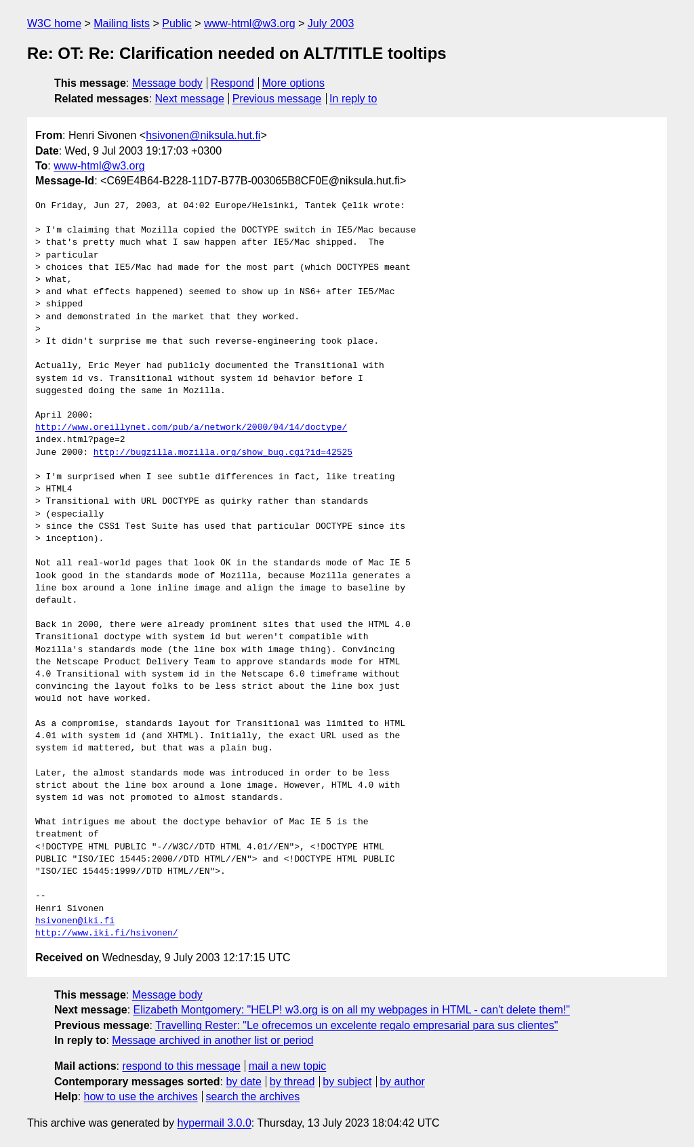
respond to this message (181, 1066)
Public (177, 23)
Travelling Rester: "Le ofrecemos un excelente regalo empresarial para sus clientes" (356, 1025)
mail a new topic (288, 1066)
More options (293, 83)
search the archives (253, 1096)
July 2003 (331, 23)
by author (402, 1081)
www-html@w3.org (249, 23)
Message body (167, 83)
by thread (292, 1081)
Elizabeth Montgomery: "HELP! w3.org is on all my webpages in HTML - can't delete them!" (352, 1009)
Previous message (277, 98)
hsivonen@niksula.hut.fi (203, 135)
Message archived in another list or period (212, 1040)
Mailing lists (122, 23)
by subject (347, 1081)
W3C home (54, 23)
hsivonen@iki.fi (75, 921)
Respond (232, 83)
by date (243, 1081)
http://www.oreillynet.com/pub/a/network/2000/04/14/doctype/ (191, 428)
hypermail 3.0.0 (214, 1123)
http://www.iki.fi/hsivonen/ (106, 933)
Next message (189, 98)
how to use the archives (141, 1096)
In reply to (353, 98)
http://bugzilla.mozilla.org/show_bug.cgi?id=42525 (223, 453)
